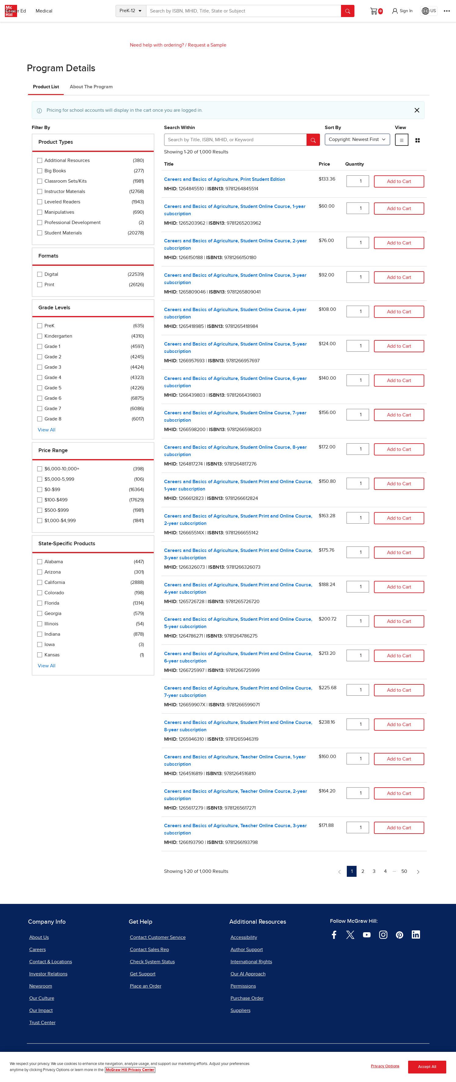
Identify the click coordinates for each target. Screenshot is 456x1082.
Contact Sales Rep (149, 949)
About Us (39, 937)
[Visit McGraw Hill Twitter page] (350, 934)
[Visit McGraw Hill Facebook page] (334, 934)
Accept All (427, 1069)
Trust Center (42, 1022)
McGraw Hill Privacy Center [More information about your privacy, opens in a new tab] (130, 1072)
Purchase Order (247, 998)
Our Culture (41, 998)
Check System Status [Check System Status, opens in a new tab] (152, 961)
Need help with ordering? (157, 45)
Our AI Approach (248, 973)
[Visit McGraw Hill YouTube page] (367, 934)
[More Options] (447, 11)
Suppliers (240, 1010)
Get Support (143, 973)
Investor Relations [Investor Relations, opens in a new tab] (48, 973)
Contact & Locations (50, 961)
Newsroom (40, 986)
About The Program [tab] (91, 86)
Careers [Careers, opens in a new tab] (37, 949)
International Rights (251, 961)
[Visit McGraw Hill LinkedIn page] (416, 934)
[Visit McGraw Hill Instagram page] (383, 934)
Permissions (243, 986)
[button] (402, 11)
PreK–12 (32, 11)
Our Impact (41, 1010)
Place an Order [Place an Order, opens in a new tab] (145, 986)
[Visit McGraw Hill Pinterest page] (399, 934)
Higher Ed (61, 11)
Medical (90, 11)
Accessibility (244, 937)
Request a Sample (207, 45)
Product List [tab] (46, 86)
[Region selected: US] (429, 11)
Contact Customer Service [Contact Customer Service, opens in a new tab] (158, 937)
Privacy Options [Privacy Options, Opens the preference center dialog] (385, 1069)
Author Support (247, 949)
